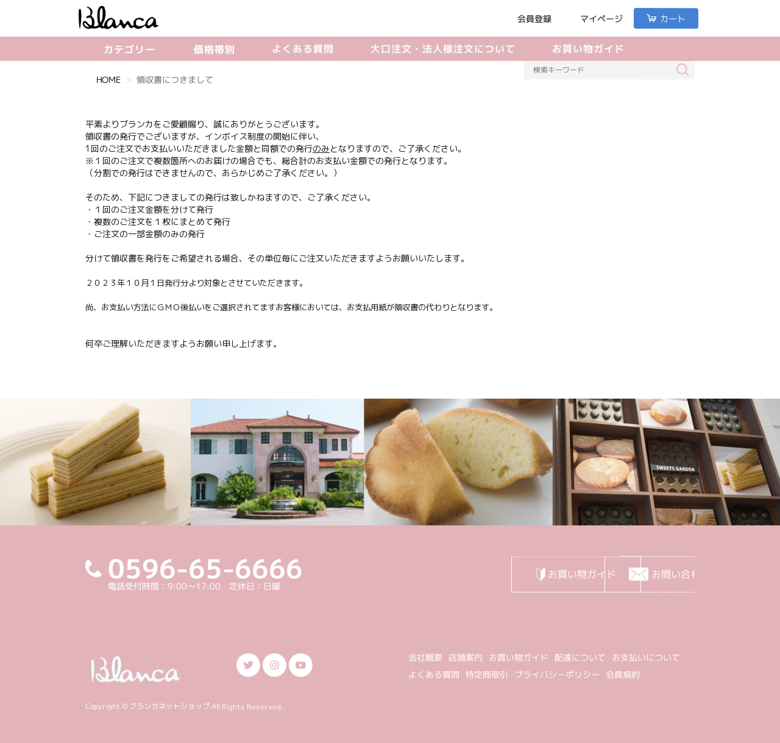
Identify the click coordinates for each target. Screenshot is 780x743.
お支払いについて (646, 657)
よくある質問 (303, 49)
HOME (108, 79)
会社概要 (425, 657)
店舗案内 (465, 657)
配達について (580, 657)
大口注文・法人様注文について (443, 49)
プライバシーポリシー (557, 674)
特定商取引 (487, 674)
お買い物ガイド (588, 49)
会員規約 (623, 674)
